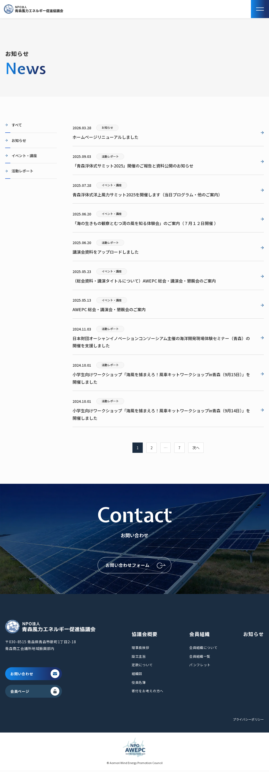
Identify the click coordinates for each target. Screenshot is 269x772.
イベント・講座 (24, 155)
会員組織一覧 (199, 658)
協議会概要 (144, 635)
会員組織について (203, 649)
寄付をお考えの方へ (147, 692)
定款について (142, 666)
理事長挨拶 (140, 649)
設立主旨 (139, 658)
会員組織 (199, 635)
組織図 (137, 675)
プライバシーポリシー (248, 721)
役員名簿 (139, 684)
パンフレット (200, 666)
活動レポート (22, 170)
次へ (196, 447)
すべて (17, 124)
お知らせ (19, 140)
